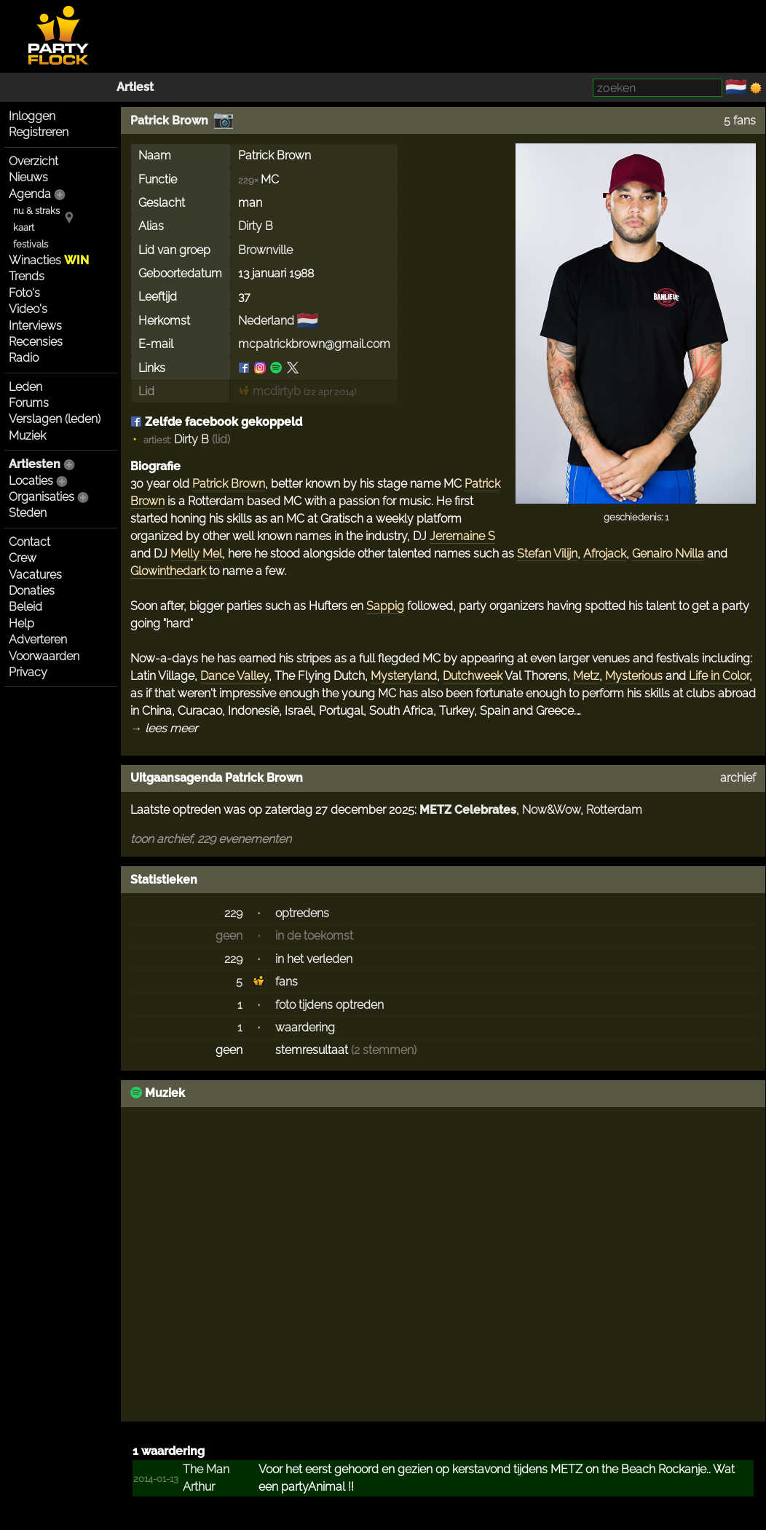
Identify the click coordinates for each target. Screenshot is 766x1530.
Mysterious (634, 676)
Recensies (36, 342)
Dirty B (255, 226)
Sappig (385, 606)
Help (21, 623)
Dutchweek (472, 676)
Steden (28, 513)
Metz (586, 676)
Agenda (30, 194)
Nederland (266, 321)
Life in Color (719, 676)
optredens (302, 913)
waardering (305, 1027)
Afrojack (604, 553)
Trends (26, 276)
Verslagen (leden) (54, 419)
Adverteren (38, 639)
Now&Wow (551, 810)
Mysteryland (404, 676)
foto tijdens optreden (329, 1005)
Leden (25, 387)
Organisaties (41, 497)
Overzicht (33, 161)
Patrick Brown (169, 120)
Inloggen (32, 116)
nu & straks (36, 210)
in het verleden (313, 959)
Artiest (135, 87)
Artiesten (34, 464)
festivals (30, 244)
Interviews (35, 326)
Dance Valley (234, 676)
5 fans (740, 120)
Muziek (27, 436)
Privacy (28, 672)
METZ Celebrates (467, 810)
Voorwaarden (44, 656)
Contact (29, 542)
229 (233, 913)
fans (286, 981)
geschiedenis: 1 (636, 517)
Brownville (265, 250)
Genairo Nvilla (668, 553)
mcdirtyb (269, 391)
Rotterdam (614, 810)
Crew (22, 558)
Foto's (24, 293)
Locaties (31, 481)
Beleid (25, 607)
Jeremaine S (462, 536)
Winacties (49, 260)
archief (738, 778)
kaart (23, 227)
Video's (28, 309)
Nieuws (28, 177)
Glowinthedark (168, 571)
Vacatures (35, 575)
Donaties (32, 591)
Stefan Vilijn (547, 553)
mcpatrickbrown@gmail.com (314, 344)
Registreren (38, 132)
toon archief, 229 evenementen (210, 839)
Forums (29, 403)
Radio (24, 358)
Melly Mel (196, 553)
